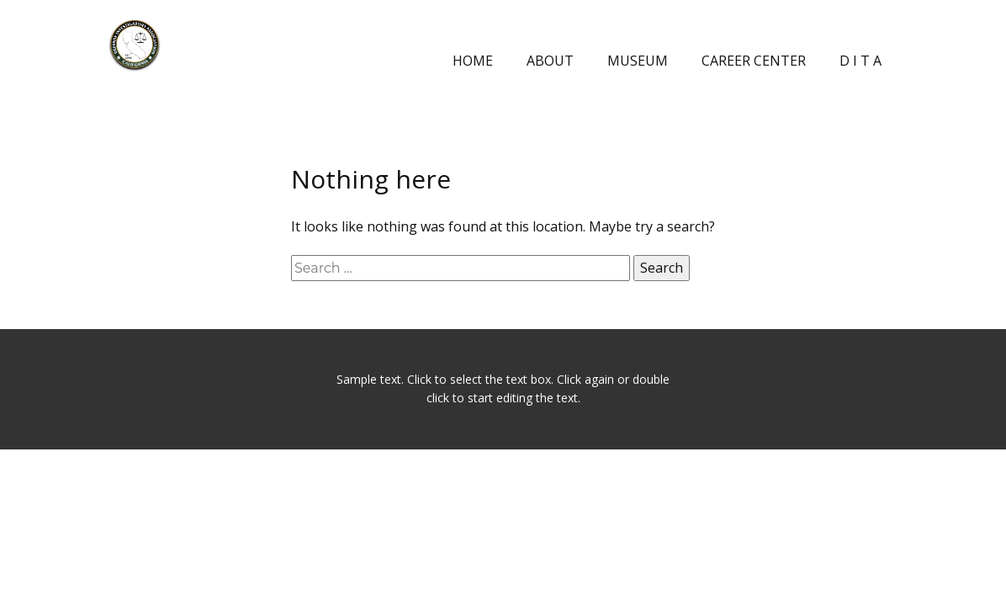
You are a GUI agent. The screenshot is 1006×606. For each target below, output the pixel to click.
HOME (473, 60)
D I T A (860, 60)
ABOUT (550, 60)
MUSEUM (637, 60)
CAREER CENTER (754, 60)
